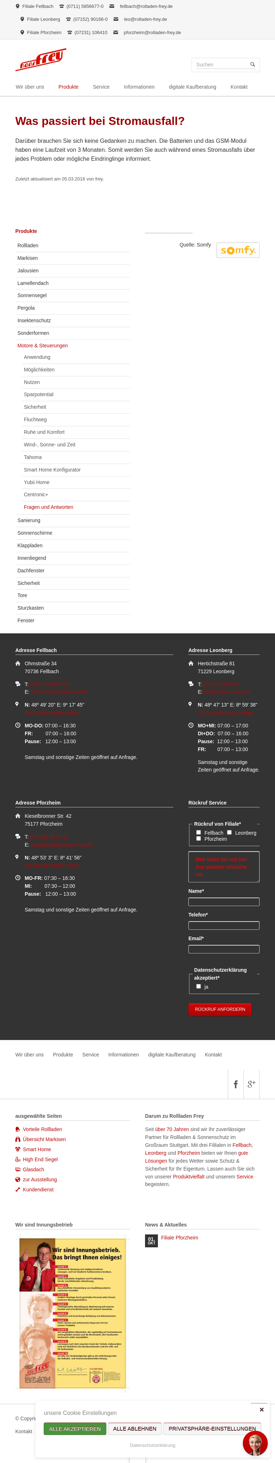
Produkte (26, 231)
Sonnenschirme (35, 533)
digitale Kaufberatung (172, 1055)
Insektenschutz (34, 320)
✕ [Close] (261, 1409)
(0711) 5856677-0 (50, 684)
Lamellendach (33, 283)
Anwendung (37, 357)
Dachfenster (31, 570)
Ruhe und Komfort (44, 432)
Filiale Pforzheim (179, 1238)
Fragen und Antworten (48, 507)
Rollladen (28, 245)
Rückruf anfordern (220, 1009)
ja (206, 987)
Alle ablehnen (134, 1429)
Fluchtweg (35, 419)
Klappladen (30, 545)
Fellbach (213, 833)
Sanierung (29, 520)
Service (90, 1055)
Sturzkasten (31, 608)
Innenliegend (32, 558)
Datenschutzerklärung (152, 1445)
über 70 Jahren (172, 1129)
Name (200, 890)
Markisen (28, 258)
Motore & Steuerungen (43, 345)
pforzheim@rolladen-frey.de (152, 32)
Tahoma (33, 457)
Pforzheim (215, 839)
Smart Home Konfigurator (52, 470)
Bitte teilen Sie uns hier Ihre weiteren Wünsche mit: (224, 867)
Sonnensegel (32, 295)
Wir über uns (29, 1055)
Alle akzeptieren (75, 1429)
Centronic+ (36, 494)
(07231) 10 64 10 (49, 837)
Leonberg (245, 833)
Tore (22, 595)
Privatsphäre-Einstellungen (212, 1429)
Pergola (26, 308)
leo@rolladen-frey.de (145, 19)
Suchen (253, 65)
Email (200, 938)
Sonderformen (33, 333)
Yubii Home (37, 482)
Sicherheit (35, 407)
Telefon (200, 914)
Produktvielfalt (188, 1177)
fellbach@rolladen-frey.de (146, 6)
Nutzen (32, 382)
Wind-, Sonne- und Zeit (50, 444)
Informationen (123, 1055)
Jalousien (28, 270)
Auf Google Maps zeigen (52, 713)
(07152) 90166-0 (221, 684)
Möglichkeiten (39, 369)
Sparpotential (39, 394)
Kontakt (213, 1055)
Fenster (26, 620)
